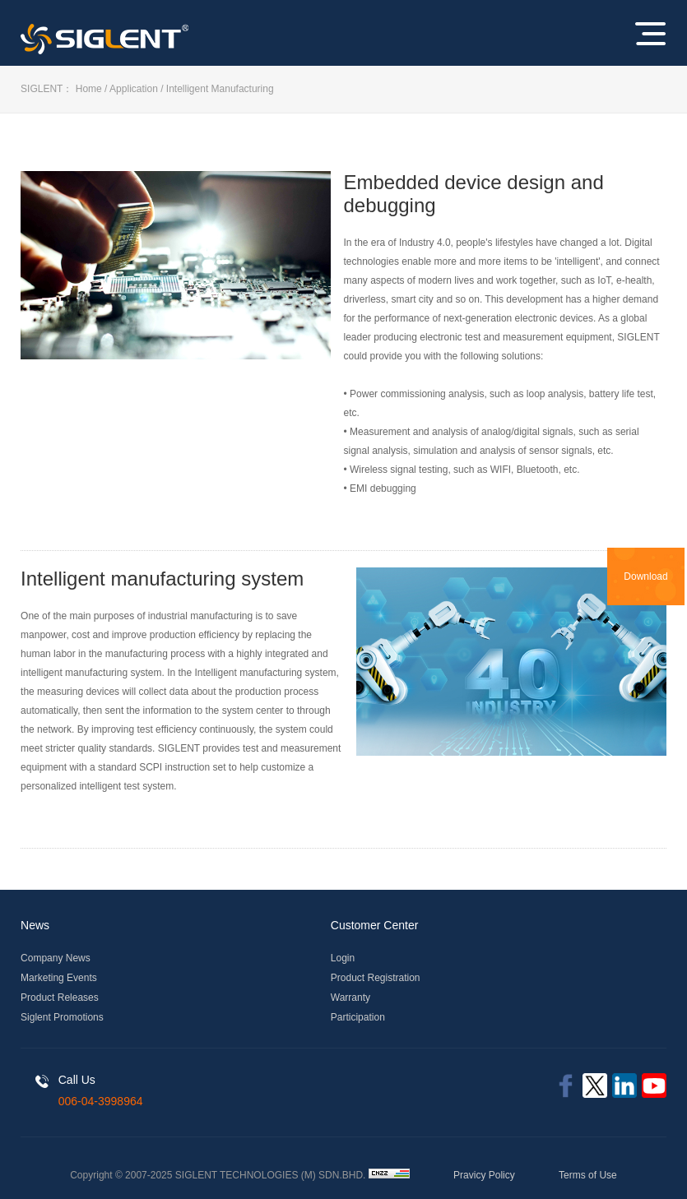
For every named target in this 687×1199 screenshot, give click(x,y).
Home (89, 89)
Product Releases (60, 997)
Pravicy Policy (484, 1175)
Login (343, 958)
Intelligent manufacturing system (162, 578)
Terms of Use (588, 1175)
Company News (56, 958)
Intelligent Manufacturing (220, 89)
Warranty (350, 997)
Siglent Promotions (62, 1017)
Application (133, 89)
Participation (358, 1017)
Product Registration (375, 978)
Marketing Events (59, 978)
